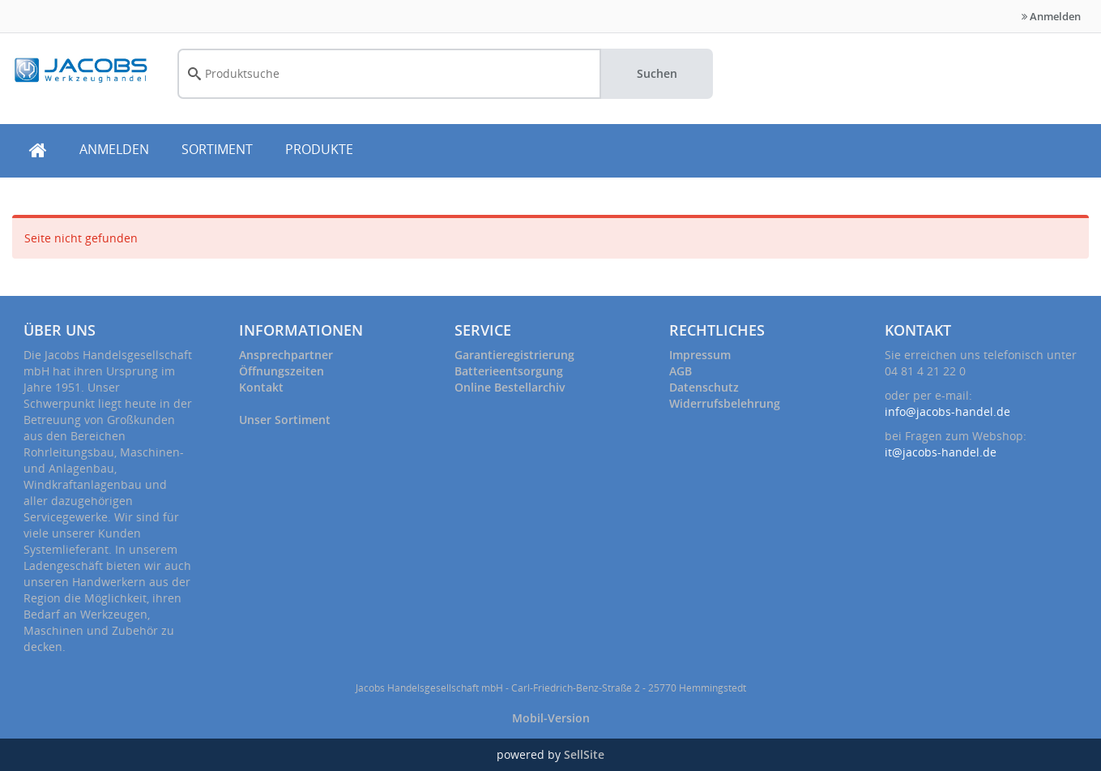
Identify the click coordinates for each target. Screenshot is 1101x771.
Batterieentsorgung (508, 371)
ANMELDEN (114, 149)
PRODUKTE (319, 149)
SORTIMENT (217, 149)
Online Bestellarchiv (509, 387)
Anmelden (1051, 16)
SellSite (584, 754)
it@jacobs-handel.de (940, 452)
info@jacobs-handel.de (947, 411)
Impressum (700, 354)
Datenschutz (704, 387)
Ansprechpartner (286, 354)
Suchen (657, 73)
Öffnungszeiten (281, 371)
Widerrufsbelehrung (724, 403)
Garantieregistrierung (514, 354)
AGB (680, 371)
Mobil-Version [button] (551, 718)
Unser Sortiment (285, 419)
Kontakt (261, 387)
